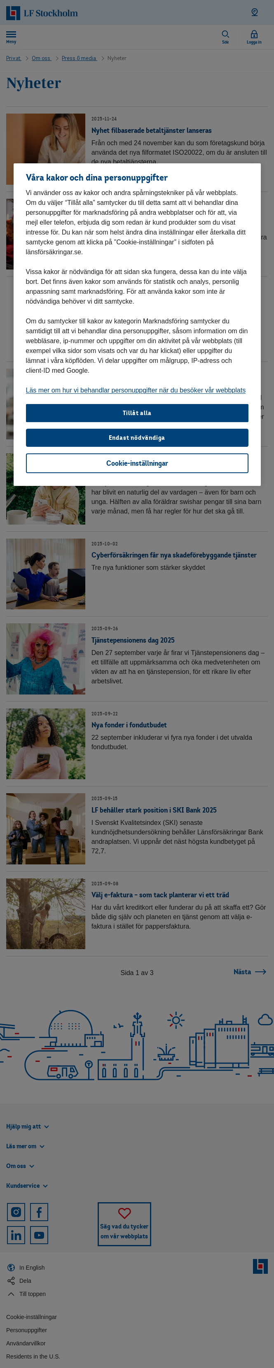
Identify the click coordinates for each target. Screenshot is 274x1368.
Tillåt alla (137, 413)
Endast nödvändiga (137, 437)
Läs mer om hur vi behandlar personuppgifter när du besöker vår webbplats (136, 390)
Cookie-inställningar (137, 463)
